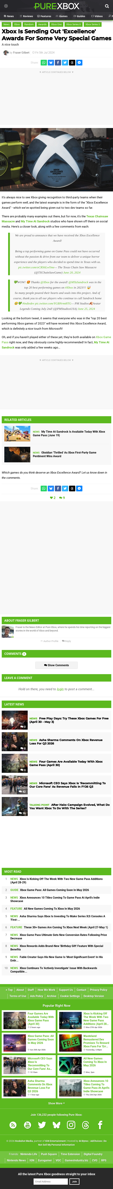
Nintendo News (16, 1160)
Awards (42, 24)
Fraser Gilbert (21, 52)
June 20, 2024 (71, 272)
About (20, 990)
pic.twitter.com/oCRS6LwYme (36, 267)
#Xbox (69, 287)
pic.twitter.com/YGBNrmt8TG (53, 303)
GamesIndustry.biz (76, 1160)
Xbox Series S (92, 24)
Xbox (17, 24)
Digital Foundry (93, 1154)
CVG (94, 1160)
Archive (51, 996)
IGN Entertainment (55, 1141)
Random (29, 24)
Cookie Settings (70, 996)
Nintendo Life (28, 1154)
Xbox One (56, 24)
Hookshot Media (24, 1141)
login (60, 689)
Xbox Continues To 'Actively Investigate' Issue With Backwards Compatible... (53, 969)
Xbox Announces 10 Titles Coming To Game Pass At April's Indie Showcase (55, 899)
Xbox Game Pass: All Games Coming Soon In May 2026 (49, 890)
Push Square (49, 1154)
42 (22, 791)
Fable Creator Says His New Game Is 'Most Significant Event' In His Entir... (56, 958)
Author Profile (49, 641)
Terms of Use (18, 996)
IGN (32, 1160)
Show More (56, 1103)
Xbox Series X (73, 24)
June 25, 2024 (86, 308)
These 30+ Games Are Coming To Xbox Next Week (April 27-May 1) (59, 927)
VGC (58, 1160)
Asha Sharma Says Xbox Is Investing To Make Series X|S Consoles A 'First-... (57, 918)
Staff (31, 990)
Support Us (66, 990)
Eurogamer (45, 1160)
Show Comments (56, 665)
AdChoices (96, 1141)
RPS (103, 1160)
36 (22, 813)
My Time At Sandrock (35, 221)
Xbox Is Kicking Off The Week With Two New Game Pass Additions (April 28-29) (56, 880)
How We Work (46, 990)
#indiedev (28, 303)
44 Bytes (83, 1141)
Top (9, 990)
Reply (66, 641)
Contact (81, 990)
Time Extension (70, 1154)
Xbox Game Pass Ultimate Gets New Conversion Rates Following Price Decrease (58, 936)
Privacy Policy (98, 990)
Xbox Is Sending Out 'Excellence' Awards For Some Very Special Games (56, 35)
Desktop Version (94, 996)
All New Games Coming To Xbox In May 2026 (45, 908)
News (6, 24)
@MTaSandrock (78, 282)
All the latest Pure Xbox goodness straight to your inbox (56, 1174)
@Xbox (44, 282)
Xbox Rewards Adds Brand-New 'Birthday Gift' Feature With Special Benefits (56, 947)
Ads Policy (36, 996)
